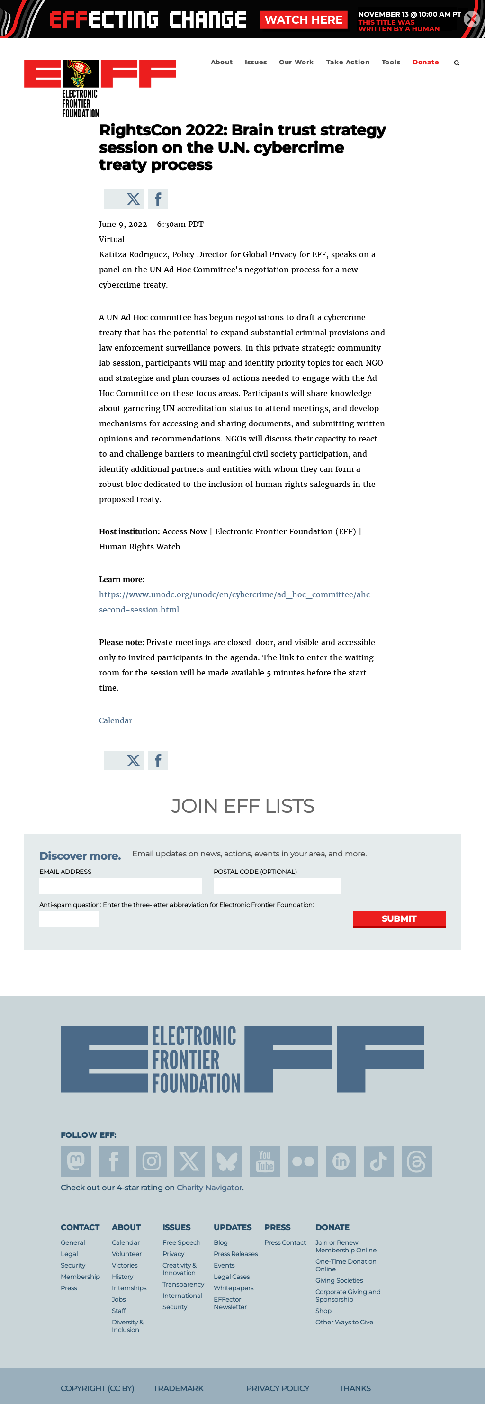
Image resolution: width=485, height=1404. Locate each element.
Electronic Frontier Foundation (100, 89)
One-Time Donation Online (346, 1265)
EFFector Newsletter (230, 1303)
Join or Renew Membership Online (346, 1246)
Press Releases (236, 1254)
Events (224, 1265)
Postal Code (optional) (255, 871)
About (222, 62)
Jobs (119, 1299)
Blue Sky (227, 1161)
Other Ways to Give (344, 1322)
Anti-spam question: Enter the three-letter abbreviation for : (176, 905)
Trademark (178, 1388)
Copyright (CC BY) (97, 1388)
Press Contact (285, 1242)
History (122, 1276)
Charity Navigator (209, 1187)
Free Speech (181, 1242)
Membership (80, 1276)
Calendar (115, 720)
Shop (323, 1310)
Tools (391, 62)
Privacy (173, 1254)
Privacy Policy (277, 1388)
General (73, 1242)
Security (73, 1265)
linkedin (341, 1161)
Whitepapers (233, 1288)
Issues (256, 62)
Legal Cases (232, 1276)
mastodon (76, 1161)
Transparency (183, 1284)
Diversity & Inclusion (128, 1326)
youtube (265, 1161)
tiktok (379, 1161)
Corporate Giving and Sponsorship (348, 1295)
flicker (303, 1161)
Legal (69, 1254)
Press (69, 1288)
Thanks (355, 1388)
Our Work (296, 62)
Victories (124, 1265)
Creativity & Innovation (179, 1269)
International (182, 1295)
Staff (119, 1310)
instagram (151, 1161)
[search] (457, 63)
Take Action (348, 62)
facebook (114, 1161)
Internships (129, 1288)
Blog (221, 1242)
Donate (426, 62)
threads (417, 1161)
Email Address (65, 871)
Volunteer (127, 1254)
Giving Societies (339, 1280)
